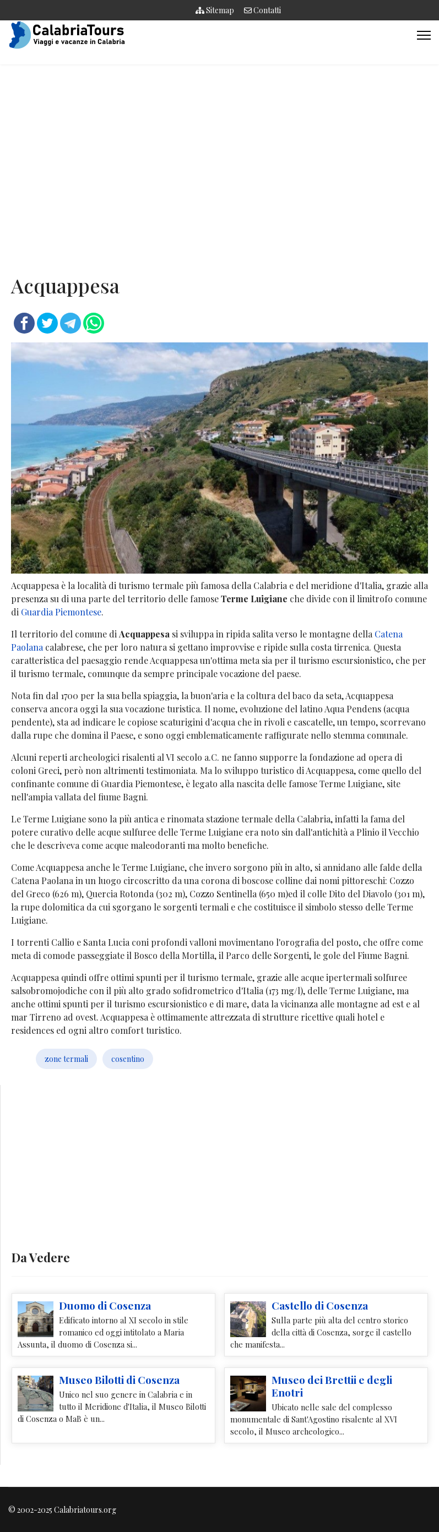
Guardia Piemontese (61, 612)
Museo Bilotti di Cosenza (119, 1379)
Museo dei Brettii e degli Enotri (332, 1385)
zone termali (66, 1059)
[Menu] (424, 35)
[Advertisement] (219, 163)
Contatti (262, 10)
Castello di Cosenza (320, 1305)
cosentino (127, 1059)
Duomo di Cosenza (105, 1305)
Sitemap (215, 10)
